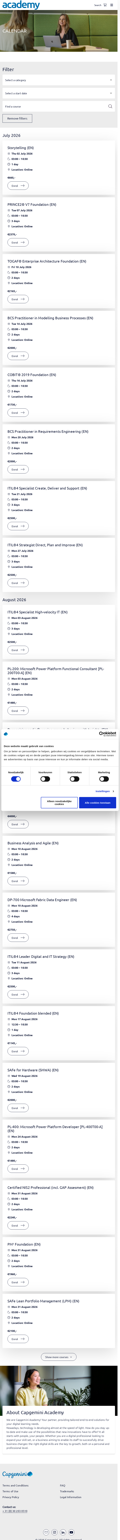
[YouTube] (71, 1532)
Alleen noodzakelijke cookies (59, 802)
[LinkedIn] (63, 1532)
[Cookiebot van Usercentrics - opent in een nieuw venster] (101, 734)
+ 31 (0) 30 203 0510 (14, 1510)
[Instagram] (55, 1532)
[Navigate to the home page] (21, 5)
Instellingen (103, 791)
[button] (58, 80)
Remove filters (17, 118)
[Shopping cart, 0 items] (105, 5)
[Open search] (98, 5)
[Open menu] (111, 5)
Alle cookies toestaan (97, 802)
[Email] (46, 1532)
